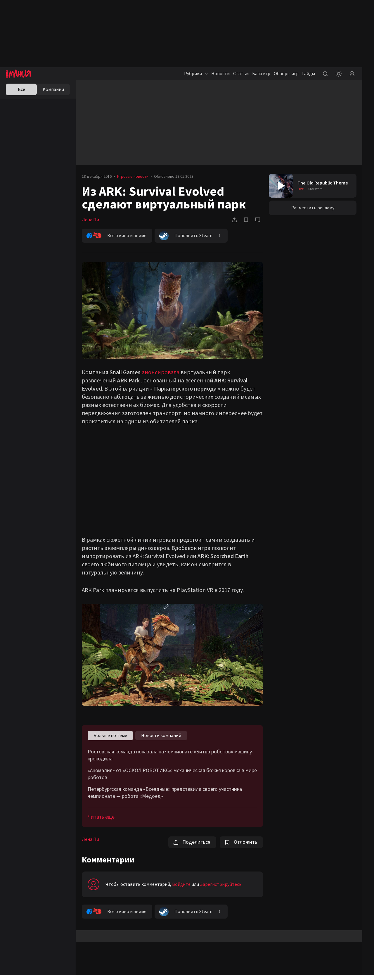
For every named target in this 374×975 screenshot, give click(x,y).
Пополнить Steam (185, 235)
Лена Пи (90, 220)
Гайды (308, 73)
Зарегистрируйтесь (221, 884)
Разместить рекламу (312, 208)
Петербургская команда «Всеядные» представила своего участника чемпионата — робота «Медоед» (165, 793)
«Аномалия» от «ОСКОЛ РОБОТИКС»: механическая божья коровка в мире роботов (172, 774)
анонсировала (160, 372)
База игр (261, 73)
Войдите (181, 884)
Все (21, 89)
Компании (53, 89)
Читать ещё (101, 817)
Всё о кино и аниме (116, 235)
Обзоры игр (286, 73)
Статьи (241, 73)
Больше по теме (110, 735)
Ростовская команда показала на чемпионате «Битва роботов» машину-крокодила (171, 755)
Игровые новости (132, 177)
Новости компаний (161, 735)
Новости (220, 73)
